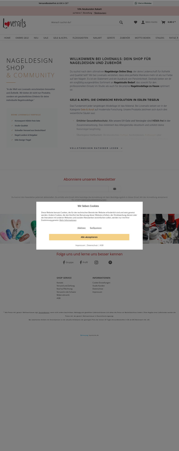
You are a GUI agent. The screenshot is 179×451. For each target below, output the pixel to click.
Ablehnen (81, 227)
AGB (101, 245)
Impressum (80, 245)
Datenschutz (92, 245)
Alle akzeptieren (89, 237)
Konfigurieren (96, 227)
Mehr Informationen (67, 220)
